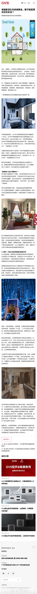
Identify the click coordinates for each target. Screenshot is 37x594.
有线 (14, 340)
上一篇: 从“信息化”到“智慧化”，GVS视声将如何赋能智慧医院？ (17, 445)
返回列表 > (6, 439)
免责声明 (4, 585)
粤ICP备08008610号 (24, 587)
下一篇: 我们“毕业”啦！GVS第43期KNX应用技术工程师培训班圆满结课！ (18, 450)
